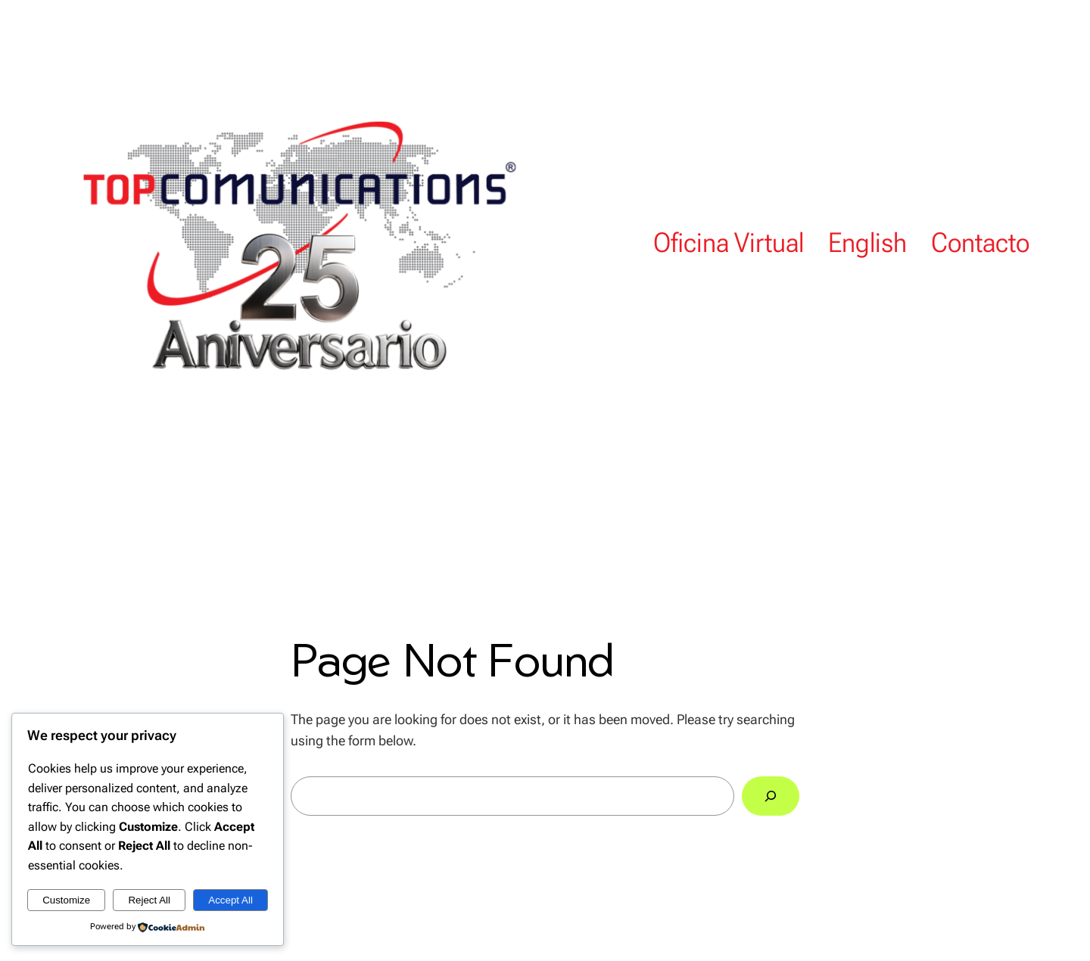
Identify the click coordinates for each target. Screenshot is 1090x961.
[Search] (770, 796)
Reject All (149, 900)
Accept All (230, 900)
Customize (66, 900)
